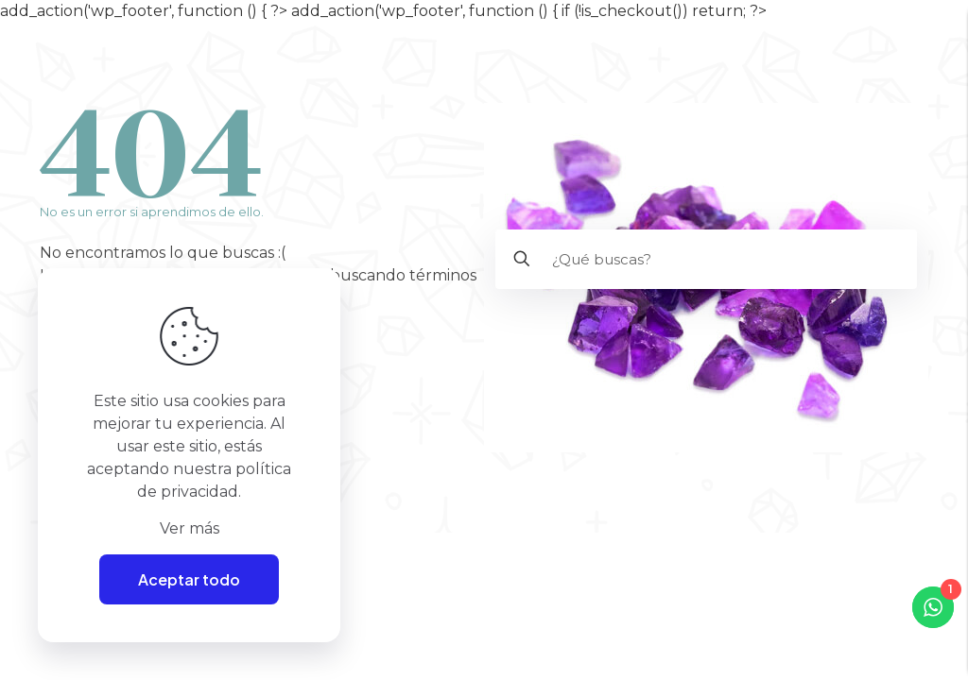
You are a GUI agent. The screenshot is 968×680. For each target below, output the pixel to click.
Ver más (189, 528)
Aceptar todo (189, 579)
